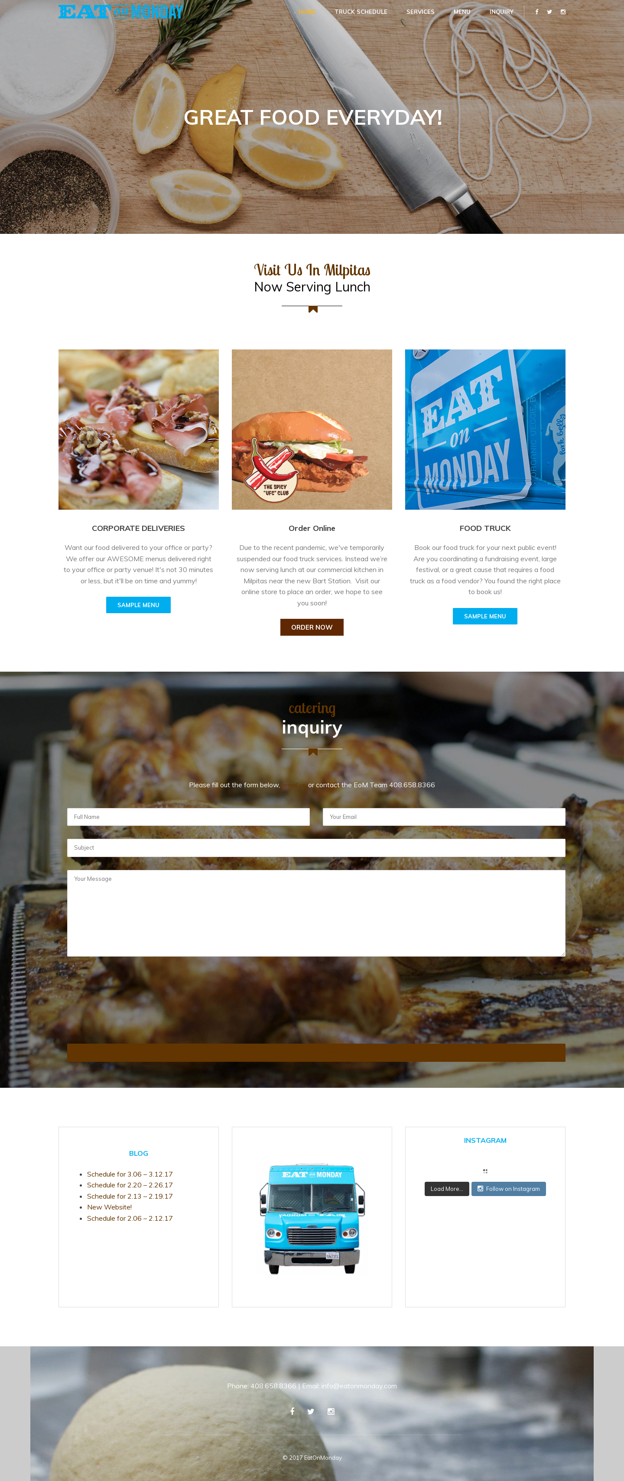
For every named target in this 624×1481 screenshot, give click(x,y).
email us (294, 784)
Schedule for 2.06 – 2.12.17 (130, 1218)
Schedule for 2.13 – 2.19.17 (130, 1196)
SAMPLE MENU (138, 604)
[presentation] (102, 1012)
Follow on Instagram (509, 1188)
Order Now (312, 627)
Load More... (447, 1188)
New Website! (109, 1207)
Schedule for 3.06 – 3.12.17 (130, 1174)
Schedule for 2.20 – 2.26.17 (130, 1184)
